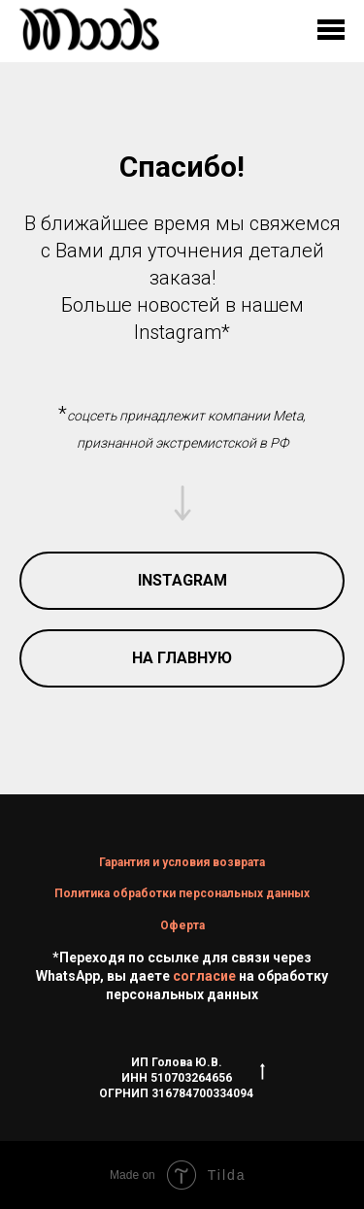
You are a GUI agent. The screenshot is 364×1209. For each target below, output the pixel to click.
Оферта (182, 925)
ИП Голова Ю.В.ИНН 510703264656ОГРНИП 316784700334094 (182, 1078)
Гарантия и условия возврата (182, 862)
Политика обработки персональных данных (182, 893)
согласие (204, 976)
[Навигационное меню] (331, 31)
